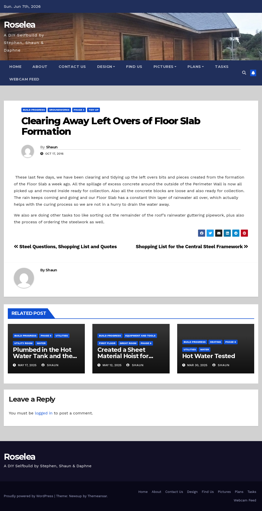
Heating (215, 341)
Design (106, 66)
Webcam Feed (24, 79)
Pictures (165, 66)
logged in (43, 413)
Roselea (19, 24)
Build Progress (34, 109)
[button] (244, 72)
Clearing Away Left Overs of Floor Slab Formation (110, 126)
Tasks (222, 66)
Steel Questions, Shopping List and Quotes (65, 246)
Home (15, 66)
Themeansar (97, 496)
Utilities (62, 335)
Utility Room (23, 343)
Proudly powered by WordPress (29, 496)
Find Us (134, 66)
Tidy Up (93, 109)
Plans (196, 66)
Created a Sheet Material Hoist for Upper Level (122, 356)
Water (41, 343)
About (40, 66)
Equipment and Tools (140, 335)
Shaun (52, 147)
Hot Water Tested (208, 356)
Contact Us (72, 66)
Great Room (128, 343)
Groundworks (59, 109)
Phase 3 (79, 109)
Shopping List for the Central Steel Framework (192, 246)
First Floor (107, 343)
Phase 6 (46, 335)
